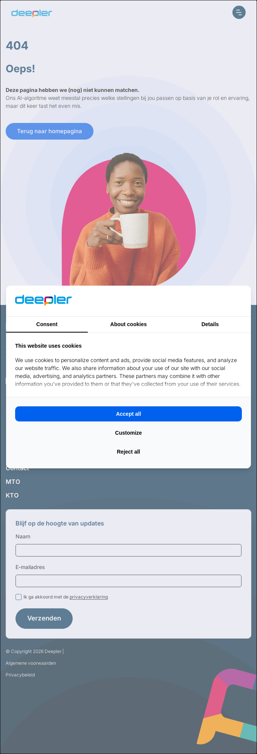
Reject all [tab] (128, 452)
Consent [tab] (47, 324)
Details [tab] (210, 324)
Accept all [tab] (128, 414)
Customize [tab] (128, 433)
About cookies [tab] (128, 324)
